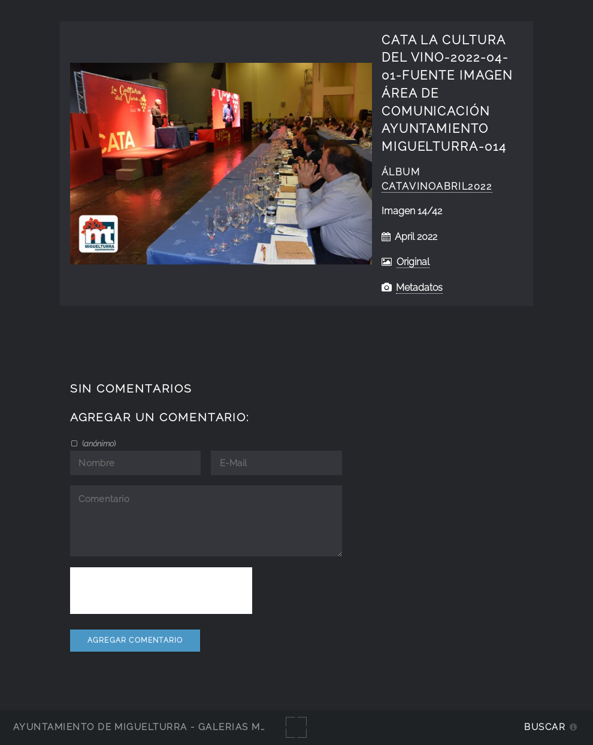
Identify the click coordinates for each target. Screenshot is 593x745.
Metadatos (419, 287)
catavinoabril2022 (437, 186)
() (98, 443)
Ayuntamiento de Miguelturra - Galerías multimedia (164, 727)
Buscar (544, 727)
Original (413, 261)
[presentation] (161, 590)
